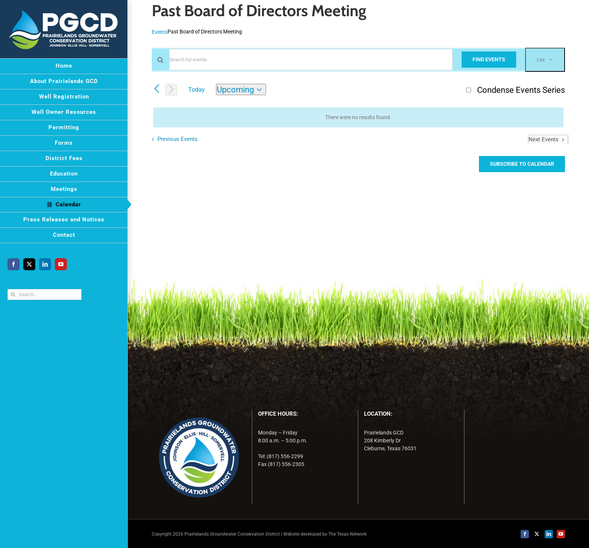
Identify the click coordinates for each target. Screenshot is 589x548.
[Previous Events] (157, 89)
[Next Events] (171, 89)
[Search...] (45, 294)
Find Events (489, 59)
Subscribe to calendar (522, 164)
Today (196, 89)
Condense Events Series (521, 90)
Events (160, 32)
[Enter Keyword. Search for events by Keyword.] (311, 59)
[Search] (13, 294)
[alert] (358, 117)
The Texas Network (347, 534)
